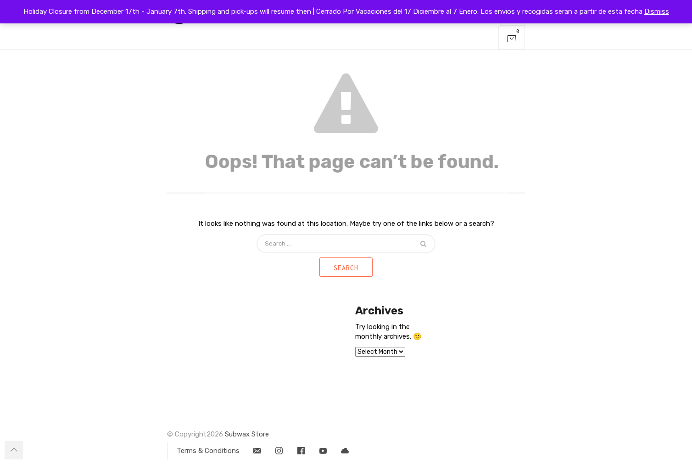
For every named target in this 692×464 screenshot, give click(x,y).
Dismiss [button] (656, 11)
